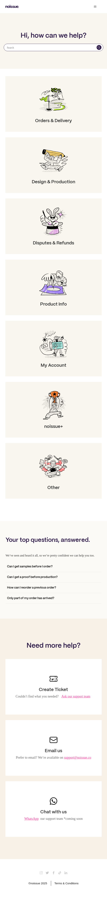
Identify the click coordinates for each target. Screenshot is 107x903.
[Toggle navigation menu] (95, 7)
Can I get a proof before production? (32, 577)
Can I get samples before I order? (30, 566)
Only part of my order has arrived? (30, 598)
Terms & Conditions (66, 883)
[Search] (53, 47)
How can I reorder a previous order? (31, 587)
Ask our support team (75, 696)
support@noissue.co (77, 757)
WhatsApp (31, 819)
